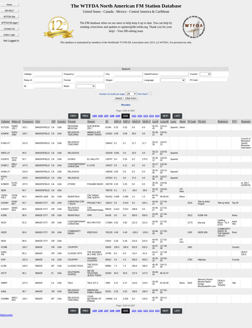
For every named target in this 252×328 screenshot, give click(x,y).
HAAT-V (146, 121)
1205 (94, 116)
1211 (134, 116)
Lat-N (155, 121)
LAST (177, 116)
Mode (182, 121)
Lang (173, 121)
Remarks (246, 121)
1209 (118, 116)
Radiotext (223, 121)
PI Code (192, 121)
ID (107, 121)
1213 (145, 116)
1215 (157, 116)
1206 (100, 116)
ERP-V (126, 121)
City (38, 121)
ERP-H (118, 121)
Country (62, 121)
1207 (106, 116)
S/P (53, 121)
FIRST (73, 116)
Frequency (28, 121)
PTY (235, 121)
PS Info (201, 121)
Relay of (16, 121)
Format (71, 121)
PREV (85, 116)
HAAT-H (136, 121)
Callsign (5, 121)
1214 (151, 116)
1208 (112, 116)
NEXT (165, 116)
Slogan (91, 121)
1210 (125, 116)
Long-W (164, 121)
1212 (139, 116)
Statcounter (6, 315)
